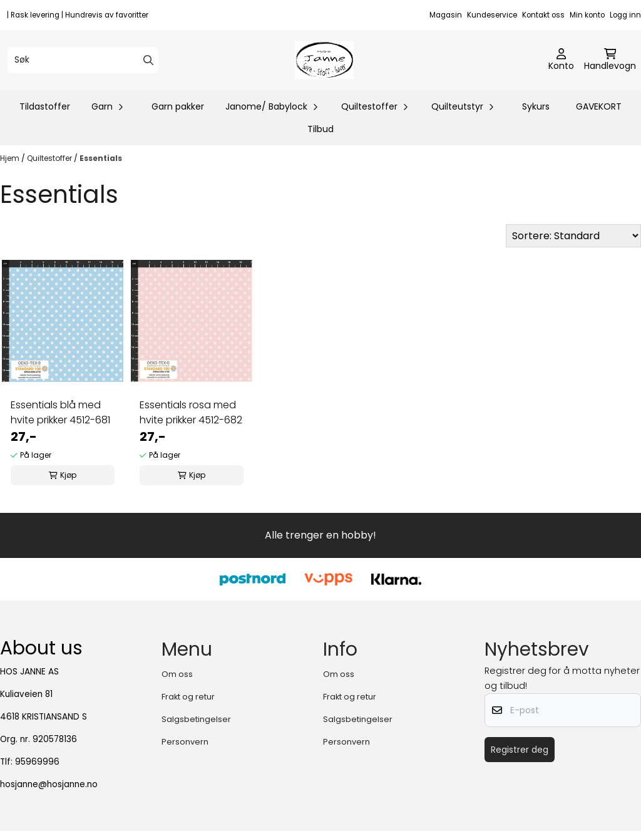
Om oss (177, 674)
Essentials (100, 158)
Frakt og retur (188, 696)
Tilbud (320, 129)
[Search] (148, 60)
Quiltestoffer (50, 158)
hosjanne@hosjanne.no (49, 784)
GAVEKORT (599, 106)
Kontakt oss (543, 15)
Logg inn (625, 15)
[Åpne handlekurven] (610, 60)
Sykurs (536, 106)
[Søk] (83, 60)
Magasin (445, 15)
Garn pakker (177, 106)
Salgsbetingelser (196, 719)
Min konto (587, 15)
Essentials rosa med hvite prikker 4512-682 (191, 412)
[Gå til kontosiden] (561, 60)
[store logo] (324, 60)
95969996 (37, 762)
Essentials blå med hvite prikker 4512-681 (60, 412)
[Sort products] (573, 235)
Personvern (185, 741)
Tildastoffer (44, 106)
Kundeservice (492, 15)
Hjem (10, 158)
